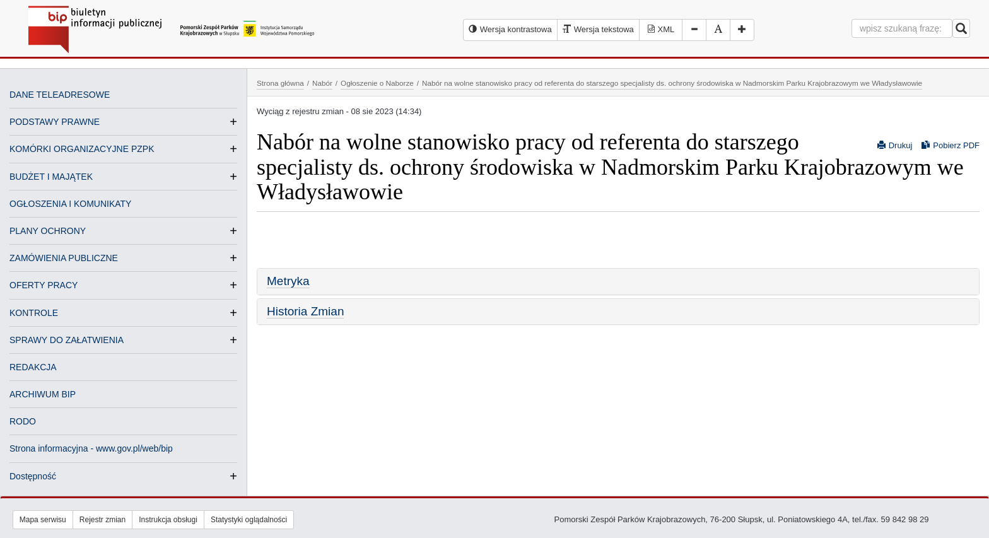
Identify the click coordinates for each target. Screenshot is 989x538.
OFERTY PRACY (43, 285)
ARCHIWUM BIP (42, 394)
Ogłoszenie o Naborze (377, 83)
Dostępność (32, 476)
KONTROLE (33, 312)
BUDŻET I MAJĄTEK (51, 176)
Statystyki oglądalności (249, 519)
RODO (22, 421)
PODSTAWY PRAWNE (54, 121)
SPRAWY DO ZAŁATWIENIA (66, 340)
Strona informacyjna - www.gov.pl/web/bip (91, 448)
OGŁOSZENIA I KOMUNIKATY (70, 204)
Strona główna (280, 83)
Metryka (288, 281)
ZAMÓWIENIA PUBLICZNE (63, 258)
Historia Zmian (305, 311)
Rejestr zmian (102, 519)
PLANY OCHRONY (47, 230)
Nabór (322, 83)
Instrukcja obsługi (168, 519)
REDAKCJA (33, 367)
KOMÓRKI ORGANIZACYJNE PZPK (81, 148)
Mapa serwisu (43, 519)
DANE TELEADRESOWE (59, 95)
